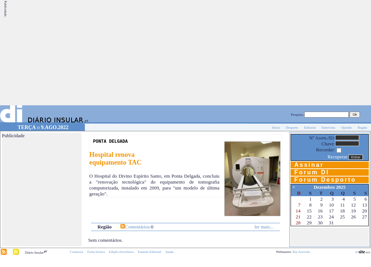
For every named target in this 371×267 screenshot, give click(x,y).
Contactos (76, 252)
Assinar (309, 165)
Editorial (310, 127)
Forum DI (311, 172)
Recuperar (337, 156)
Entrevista (328, 127)
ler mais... (264, 227)
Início (276, 127)
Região (362, 127)
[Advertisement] (267, 53)
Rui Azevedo (301, 252)
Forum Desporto (325, 180)
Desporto (292, 127)
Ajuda (169, 252)
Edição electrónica (121, 252)
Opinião (346, 127)
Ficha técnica (96, 252)
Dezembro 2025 (329, 187)
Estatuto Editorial (149, 252)
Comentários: (138, 227)
